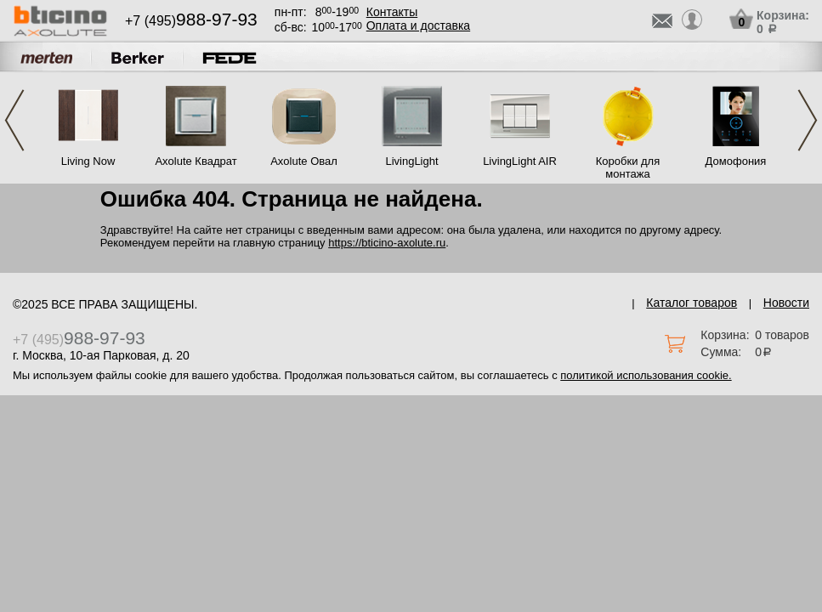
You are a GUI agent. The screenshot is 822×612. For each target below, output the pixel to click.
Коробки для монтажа (628, 167)
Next (807, 120)
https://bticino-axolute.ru (386, 242)
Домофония (736, 161)
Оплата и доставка (418, 25)
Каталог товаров (691, 302)
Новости (786, 302)
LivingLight (411, 161)
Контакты (391, 12)
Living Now (88, 161)
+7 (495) (191, 21)
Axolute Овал (303, 161)
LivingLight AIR (520, 161)
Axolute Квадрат (195, 161)
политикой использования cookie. (645, 375)
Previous (14, 120)
